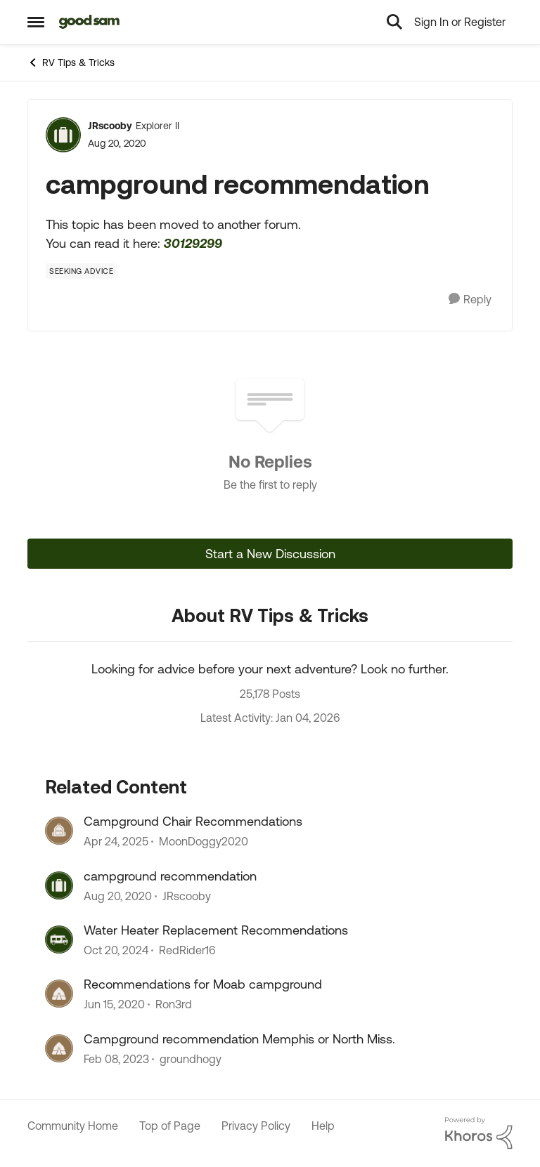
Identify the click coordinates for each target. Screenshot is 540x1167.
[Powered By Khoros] (479, 1133)
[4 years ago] (116, 1058)
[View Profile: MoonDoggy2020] (59, 831)
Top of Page (169, 1125)
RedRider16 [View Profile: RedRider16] (187, 950)
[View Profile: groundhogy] (59, 1048)
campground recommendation (170, 876)
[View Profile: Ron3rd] (59, 994)
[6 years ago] (118, 896)
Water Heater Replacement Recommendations (216, 930)
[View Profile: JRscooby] (63, 134)
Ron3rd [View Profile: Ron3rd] (173, 1004)
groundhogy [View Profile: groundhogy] (190, 1059)
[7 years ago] (114, 1004)
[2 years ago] (116, 841)
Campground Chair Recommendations (193, 821)
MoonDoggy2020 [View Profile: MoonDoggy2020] (203, 842)
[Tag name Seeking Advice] (81, 271)
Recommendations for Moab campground (203, 984)
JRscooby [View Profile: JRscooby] (110, 125)
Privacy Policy (255, 1125)
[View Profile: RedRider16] (59, 939)
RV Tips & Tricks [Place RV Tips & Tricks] (71, 62)
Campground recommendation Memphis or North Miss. (239, 1038)
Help (323, 1125)
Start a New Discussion (270, 553)
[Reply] (470, 299)
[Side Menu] (35, 21)
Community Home (72, 1125)
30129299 (193, 243)
